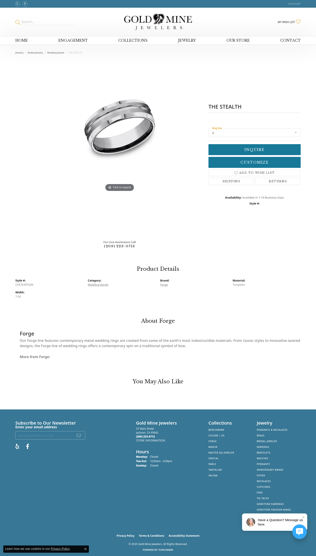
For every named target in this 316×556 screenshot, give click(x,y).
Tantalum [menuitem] (215, 469)
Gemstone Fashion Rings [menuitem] (274, 509)
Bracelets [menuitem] (263, 452)
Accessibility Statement (184, 536)
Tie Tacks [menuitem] (263, 498)
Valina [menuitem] (213, 475)
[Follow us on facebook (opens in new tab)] (25, 4)
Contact (290, 40)
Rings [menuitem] (261, 435)
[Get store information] (150, 440)
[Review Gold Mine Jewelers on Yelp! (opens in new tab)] (17, 4)
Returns (278, 181)
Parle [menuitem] (212, 464)
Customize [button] (255, 162)
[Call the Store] (145, 436)
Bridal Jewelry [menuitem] (267, 441)
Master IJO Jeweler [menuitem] (221, 452)
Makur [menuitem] (212, 446)
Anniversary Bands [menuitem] (270, 469)
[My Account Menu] (294, 4)
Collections (132, 40)
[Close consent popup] (85, 549)
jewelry (19, 52)
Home (21, 40)
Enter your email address (36, 427)
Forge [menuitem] (212, 441)
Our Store (238, 40)
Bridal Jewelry (35, 52)
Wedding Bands (55, 52)
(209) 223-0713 (119, 246)
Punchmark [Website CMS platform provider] (166, 549)
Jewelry (187, 40)
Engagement (73, 40)
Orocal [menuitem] (213, 458)
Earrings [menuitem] (263, 446)
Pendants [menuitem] (263, 464)
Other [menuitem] (261, 475)
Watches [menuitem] (262, 458)
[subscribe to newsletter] (79, 435)
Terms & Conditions (151, 536)
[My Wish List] (289, 21)
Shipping (231, 181)
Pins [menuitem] (260, 492)
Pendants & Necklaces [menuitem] (272, 429)
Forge (164, 285)
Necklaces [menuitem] (264, 481)
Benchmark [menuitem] (216, 429)
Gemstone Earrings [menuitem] (270, 504)
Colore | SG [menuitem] (216, 435)
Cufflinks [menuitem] (263, 486)
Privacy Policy (126, 536)
